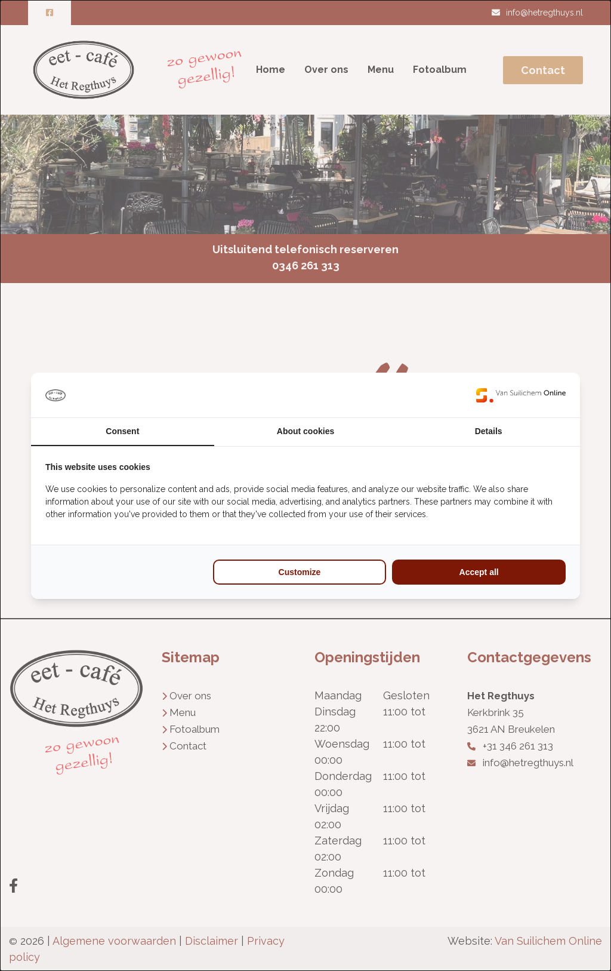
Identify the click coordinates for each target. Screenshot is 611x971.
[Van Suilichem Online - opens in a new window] (521, 395)
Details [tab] (488, 431)
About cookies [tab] (305, 431)
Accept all (479, 572)
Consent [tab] (122, 431)
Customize (300, 572)
